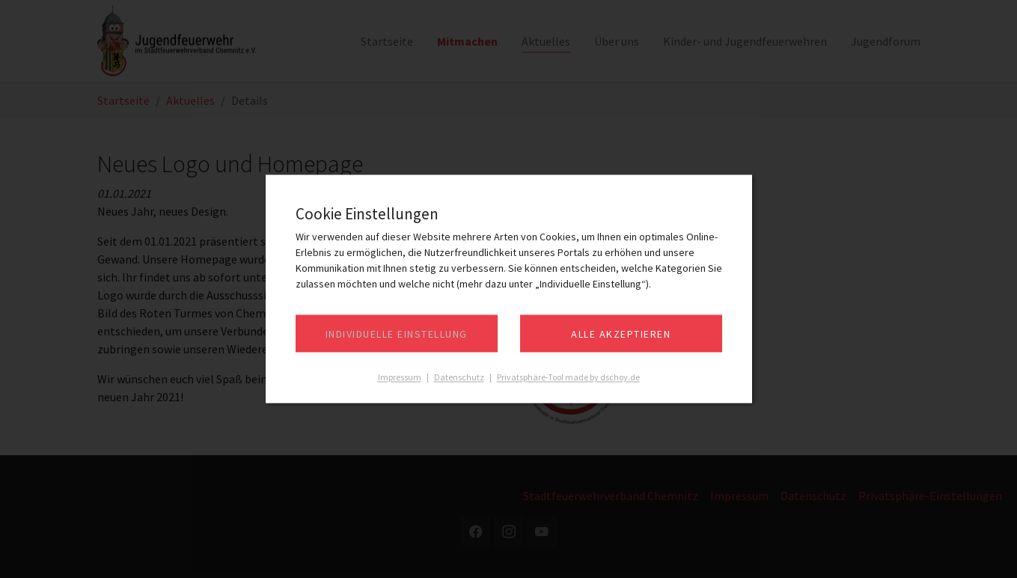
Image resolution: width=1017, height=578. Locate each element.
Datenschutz (459, 377)
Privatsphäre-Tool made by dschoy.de (568, 377)
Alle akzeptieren (621, 334)
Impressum (399, 377)
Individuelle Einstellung (397, 334)
